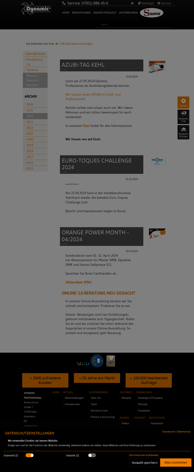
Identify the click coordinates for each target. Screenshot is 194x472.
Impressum (168, 431)
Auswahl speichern (144, 462)
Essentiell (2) (11, 455)
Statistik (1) (72, 455)
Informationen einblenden (143, 455)
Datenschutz (184, 431)
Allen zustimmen (175, 462)
